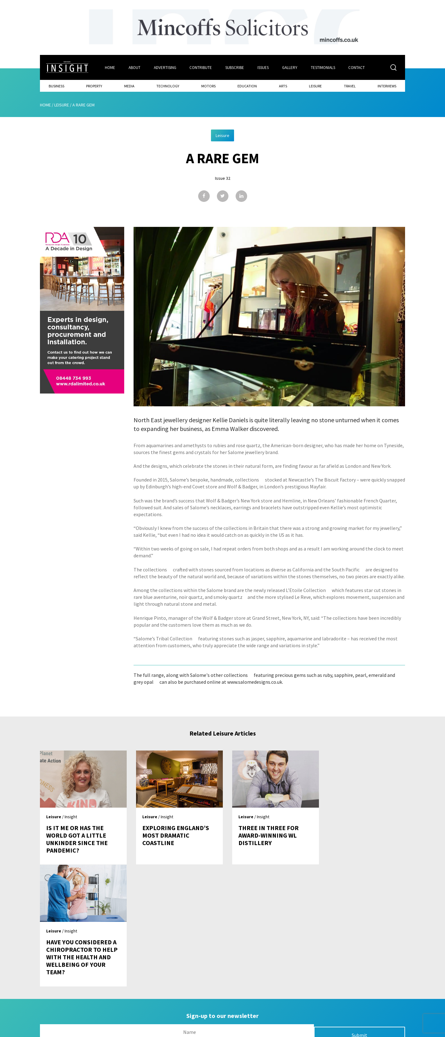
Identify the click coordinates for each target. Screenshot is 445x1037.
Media (129, 86)
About (134, 67)
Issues (263, 67)
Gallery (290, 67)
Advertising (165, 67)
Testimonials (323, 67)
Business (56, 86)
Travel (350, 86)
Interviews (387, 86)
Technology (167, 86)
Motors (208, 86)
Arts (283, 86)
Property (94, 86)
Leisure (315, 86)
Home (110, 67)
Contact (357, 67)
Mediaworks (92, 1030)
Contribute (201, 67)
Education (247, 86)
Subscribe (235, 67)
